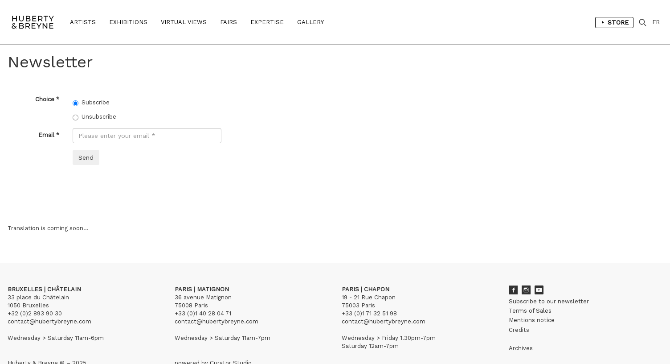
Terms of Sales (530, 310)
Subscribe (91, 102)
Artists (83, 22)
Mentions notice (532, 320)
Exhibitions (128, 22)
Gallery (310, 22)
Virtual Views (184, 22)
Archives (521, 348)
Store (614, 22)
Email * (48, 135)
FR (656, 22)
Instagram (526, 289)
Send (86, 157)
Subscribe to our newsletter (549, 301)
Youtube (539, 289)
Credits (519, 330)
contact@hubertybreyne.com (49, 321)
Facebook (513, 289)
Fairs (228, 22)
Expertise (267, 22)
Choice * (47, 99)
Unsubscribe (94, 116)
